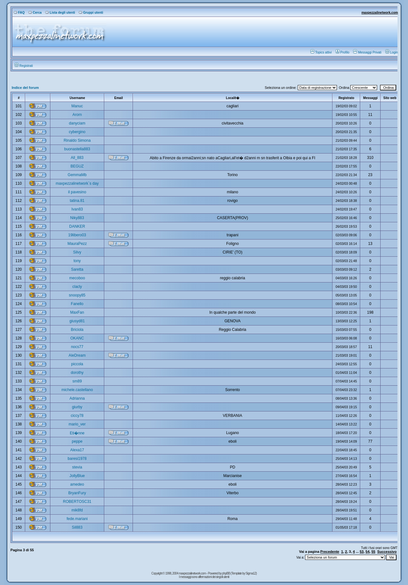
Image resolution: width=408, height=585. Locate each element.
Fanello (77, 304)
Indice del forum (25, 87)
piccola (77, 364)
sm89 (77, 381)
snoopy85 (77, 295)
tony (77, 261)
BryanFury (77, 493)
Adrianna (77, 398)
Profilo (342, 52)
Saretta (77, 269)
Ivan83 (77, 209)
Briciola (77, 329)
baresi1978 (77, 458)
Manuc (77, 106)
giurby (77, 407)
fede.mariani (77, 519)
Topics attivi (321, 52)
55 (373, 551)
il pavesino (77, 192)
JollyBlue (77, 476)
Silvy (77, 252)
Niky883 (77, 218)
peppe (77, 441)
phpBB (226, 573)
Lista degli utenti (60, 12)
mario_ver (77, 424)
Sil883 (77, 527)
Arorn (77, 114)
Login (391, 52)
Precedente (329, 551)
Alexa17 (77, 450)
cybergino (77, 132)
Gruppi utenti (91, 12)
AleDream (77, 355)
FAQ (19, 12)
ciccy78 (77, 415)
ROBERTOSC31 (77, 501)
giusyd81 (77, 321)
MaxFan (77, 312)
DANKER (77, 226)
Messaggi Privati (367, 52)
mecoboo (77, 278)
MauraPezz (77, 243)
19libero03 (77, 235)
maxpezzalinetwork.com (379, 12)
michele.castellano (77, 390)
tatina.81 (77, 200)
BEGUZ (77, 166)
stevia (77, 467)
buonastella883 (77, 149)
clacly (77, 286)
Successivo (387, 551)
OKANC (77, 338)
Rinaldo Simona (77, 140)
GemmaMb (77, 175)
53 (361, 551)
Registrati (24, 66)
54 (367, 551)
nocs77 (77, 347)
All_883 (77, 157)
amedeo (77, 484)
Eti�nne (77, 433)
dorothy (77, 372)
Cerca (35, 12)
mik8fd (77, 510)
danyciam (77, 123)
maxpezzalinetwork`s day (77, 183)
